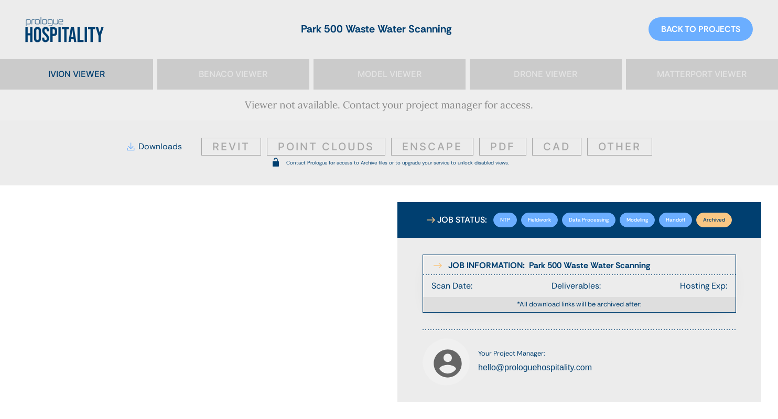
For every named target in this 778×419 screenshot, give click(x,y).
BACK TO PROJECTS (700, 29)
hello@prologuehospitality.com (535, 367)
